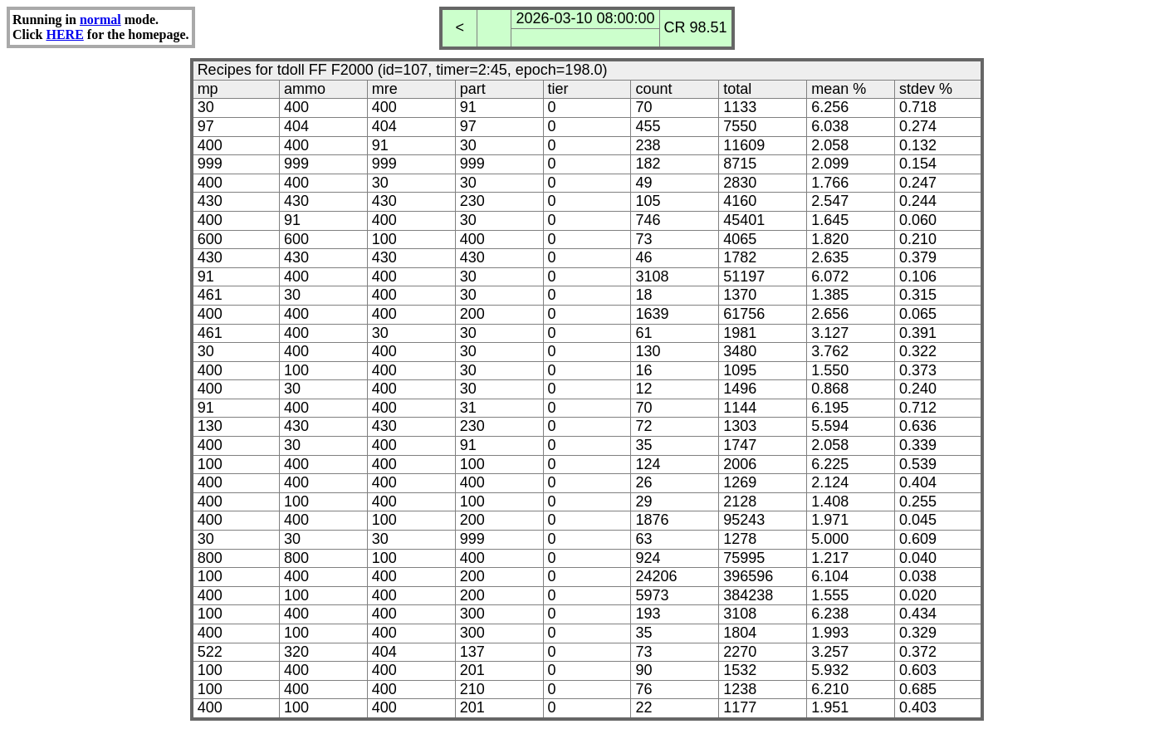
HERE (64, 34)
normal (100, 19)
